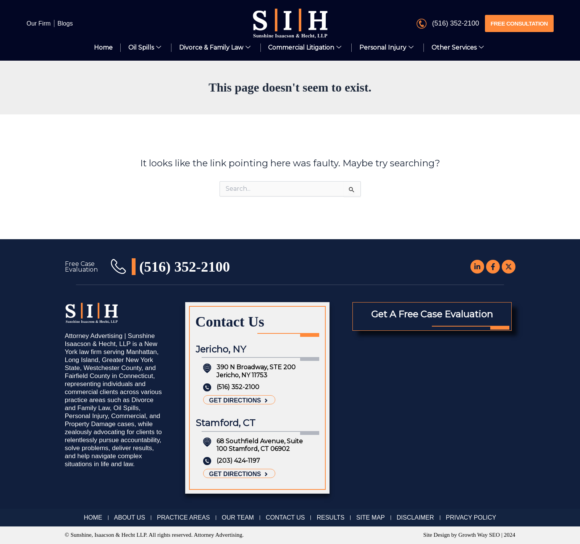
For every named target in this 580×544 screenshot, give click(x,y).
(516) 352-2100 (455, 23)
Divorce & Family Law (214, 47)
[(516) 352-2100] (422, 24)
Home (103, 47)
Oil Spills (144, 47)
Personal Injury (387, 47)
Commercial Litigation (305, 47)
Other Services (458, 47)
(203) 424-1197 (238, 460)
